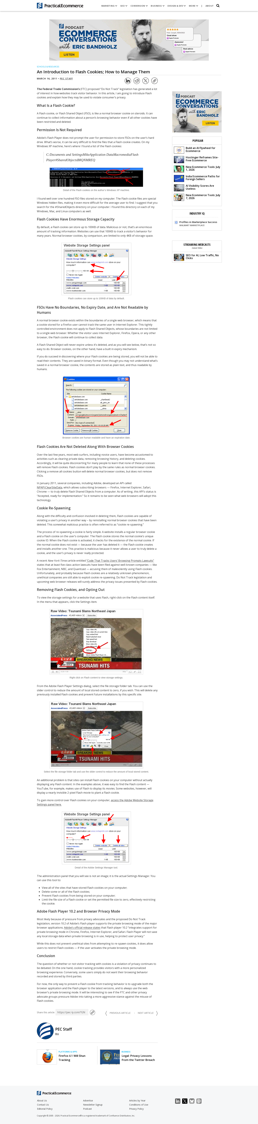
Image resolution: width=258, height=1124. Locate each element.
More (193, 5)
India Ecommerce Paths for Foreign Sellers (197, 178)
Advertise (88, 1100)
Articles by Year (137, 1100)
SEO (124, 5)
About (210, 5)
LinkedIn (179, 1101)
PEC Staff (66, 78)
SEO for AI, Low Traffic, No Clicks (196, 257)
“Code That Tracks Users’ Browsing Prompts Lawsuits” (120, 560)
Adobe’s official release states (82, 927)
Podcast (87, 1108)
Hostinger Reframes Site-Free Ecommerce (196, 159)
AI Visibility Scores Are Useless (194, 187)
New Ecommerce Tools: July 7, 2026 (197, 197)
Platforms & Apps (68, 1051)
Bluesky (193, 1101)
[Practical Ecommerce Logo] (60, 5)
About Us (42, 1100)
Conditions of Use (138, 1104)
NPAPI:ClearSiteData (49, 487)
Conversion (139, 5)
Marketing (109, 5)
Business (158, 5)
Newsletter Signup (93, 1104)
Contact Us (43, 1104)
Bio (57, 1033)
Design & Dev (177, 5)
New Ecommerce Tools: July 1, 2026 (197, 169)
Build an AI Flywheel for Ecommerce (194, 150)
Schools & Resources (48, 66)
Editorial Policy (44, 1108)
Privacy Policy (136, 1108)
